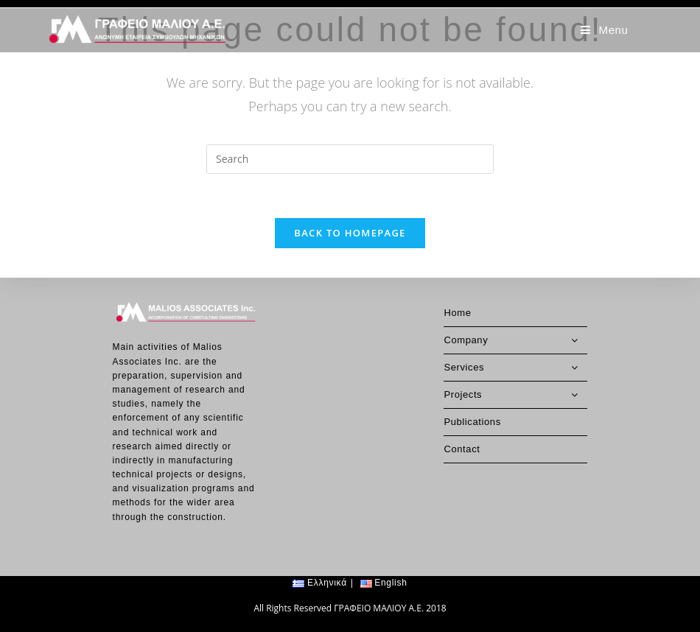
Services (515, 338)
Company (515, 311)
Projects (515, 365)
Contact (462, 419)
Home (457, 283)
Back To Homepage (349, 232)
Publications (472, 392)
